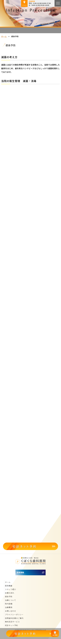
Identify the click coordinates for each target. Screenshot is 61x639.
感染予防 (8, 596)
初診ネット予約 (11, 625)
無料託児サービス (12, 621)
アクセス (24, 3)
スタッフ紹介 (10, 589)
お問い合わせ (10, 611)
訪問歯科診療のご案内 (14, 618)
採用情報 (20, 572)
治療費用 (8, 607)
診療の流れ (9, 593)
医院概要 (8, 585)
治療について (10, 600)
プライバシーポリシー (14, 614)
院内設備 (8, 603)
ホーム (4, 36)
